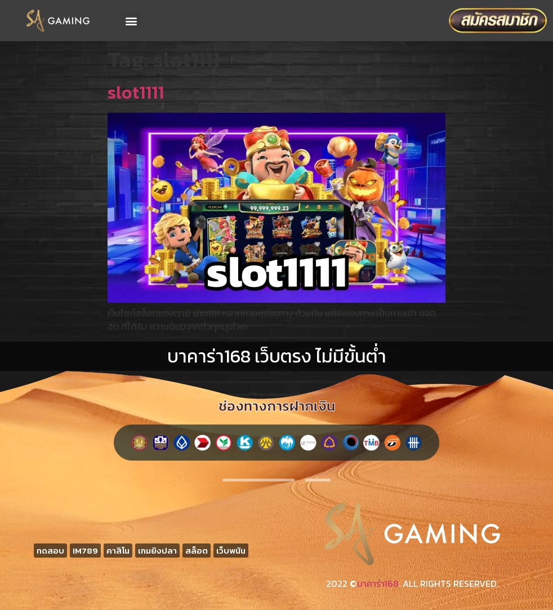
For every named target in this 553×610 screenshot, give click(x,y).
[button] (131, 20)
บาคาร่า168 (378, 583)
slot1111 (136, 92)
